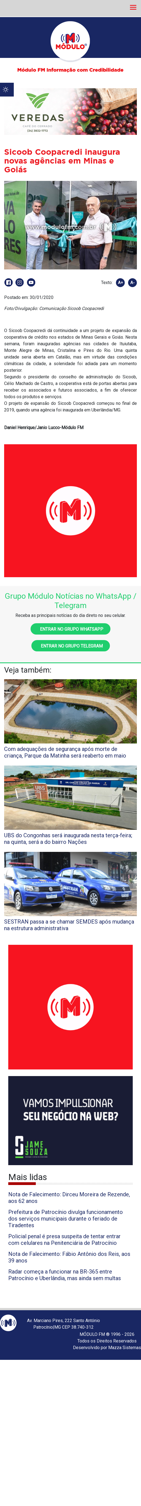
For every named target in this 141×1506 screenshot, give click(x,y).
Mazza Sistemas (124, 1347)
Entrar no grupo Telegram (71, 646)
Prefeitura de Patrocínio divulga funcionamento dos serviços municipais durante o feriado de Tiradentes (65, 1219)
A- (132, 282)
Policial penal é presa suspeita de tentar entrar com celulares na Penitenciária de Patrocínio (64, 1239)
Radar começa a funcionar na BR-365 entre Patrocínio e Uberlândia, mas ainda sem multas (64, 1275)
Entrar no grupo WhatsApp (70, 629)
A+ (120, 282)
